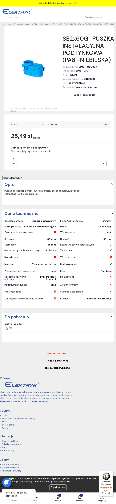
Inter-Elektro (8, 424)
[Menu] (111, 472)
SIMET (73, 75)
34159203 (89, 79)
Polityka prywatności (12, 444)
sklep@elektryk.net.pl (58, 367)
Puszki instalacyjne (43, 24)
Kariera (5, 428)
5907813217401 (77, 83)
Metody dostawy (10, 464)
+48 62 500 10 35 (58, 360)
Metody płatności (10, 467)
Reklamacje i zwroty (11, 470)
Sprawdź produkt (12, 177)
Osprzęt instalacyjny (24, 24)
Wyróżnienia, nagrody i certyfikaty (18, 418)
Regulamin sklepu (10, 441)
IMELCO (5, 421)
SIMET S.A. (82, 70)
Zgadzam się (58, 487)
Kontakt (5, 447)
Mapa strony (8, 450)
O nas (4, 415)
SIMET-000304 (88, 66)
